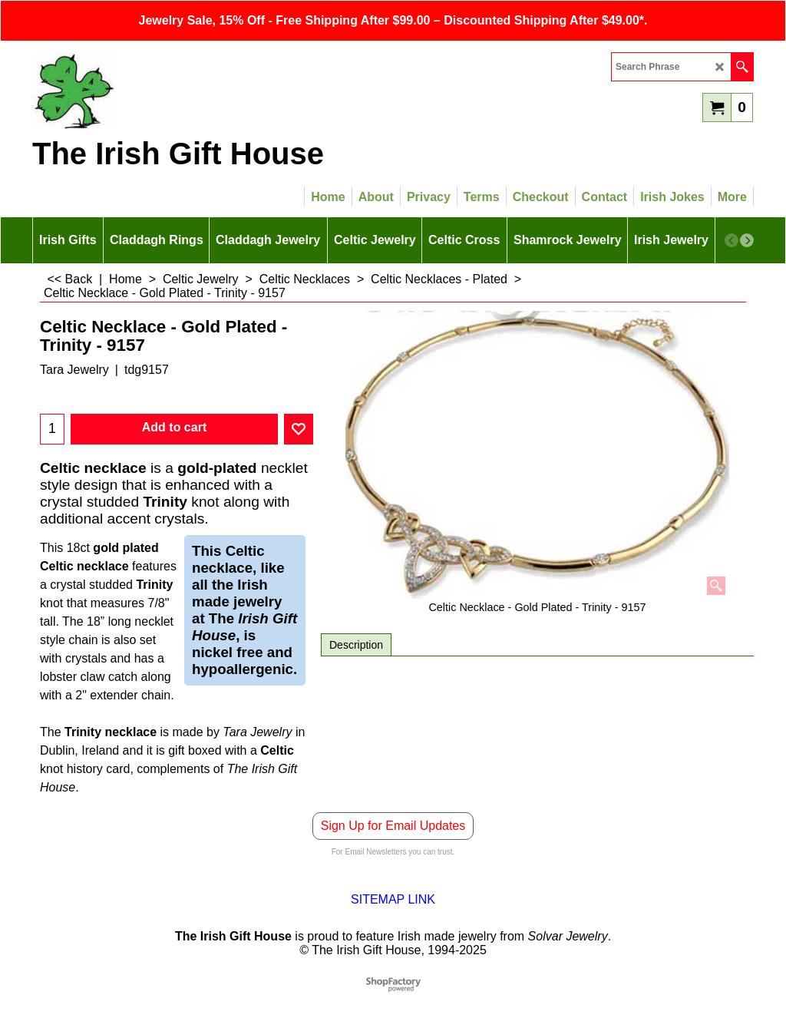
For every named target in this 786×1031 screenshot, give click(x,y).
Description (356, 645)
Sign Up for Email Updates (393, 825)
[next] (747, 240)
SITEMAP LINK (393, 899)
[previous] (731, 240)
